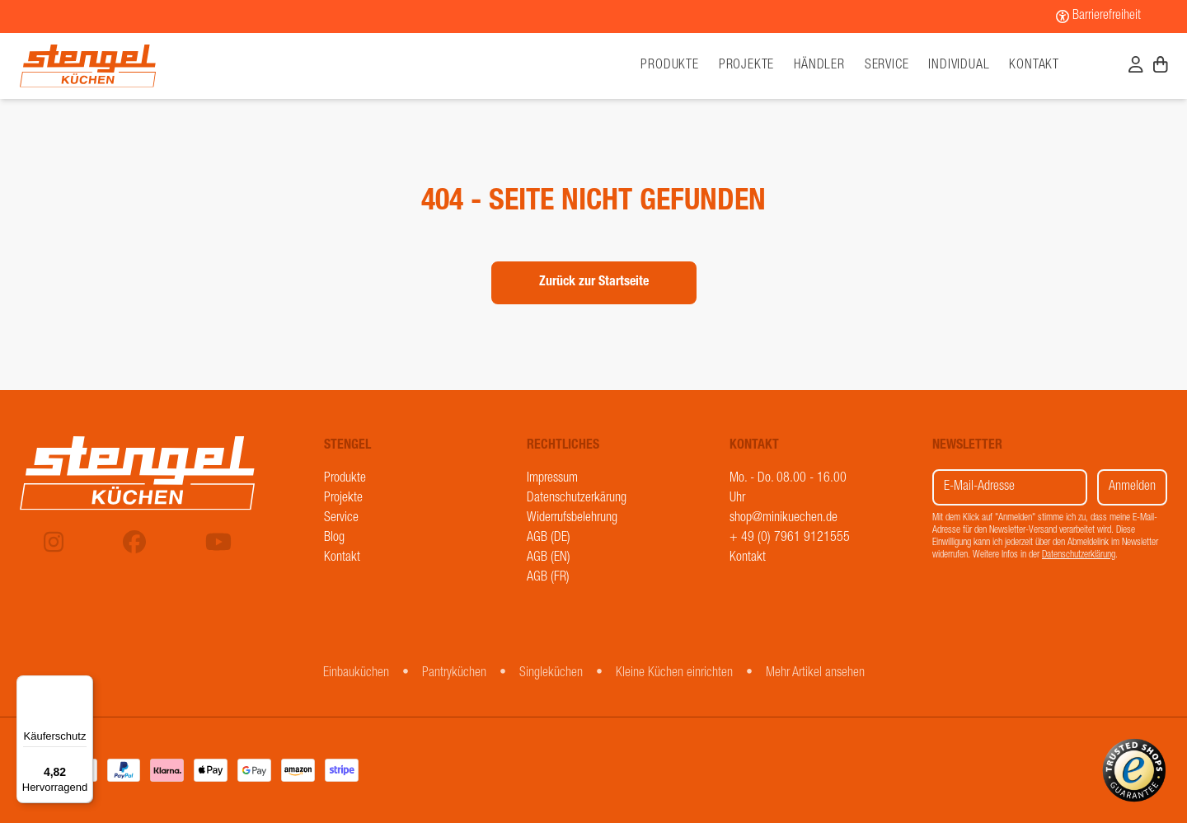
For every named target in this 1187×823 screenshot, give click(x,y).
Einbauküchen (356, 673)
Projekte (746, 66)
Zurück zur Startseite (594, 282)
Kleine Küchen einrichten (674, 673)
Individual (958, 66)
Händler (819, 66)
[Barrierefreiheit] (1098, 16)
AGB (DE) (548, 538)
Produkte (345, 479)
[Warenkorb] (1160, 66)
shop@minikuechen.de (783, 518)
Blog (334, 538)
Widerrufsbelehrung (572, 518)
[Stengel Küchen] (163, 66)
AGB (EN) (548, 558)
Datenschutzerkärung (576, 499)
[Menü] (83, 685)
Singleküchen (551, 673)
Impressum (552, 479)
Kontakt (1034, 66)
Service (887, 66)
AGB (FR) (548, 578)
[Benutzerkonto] (1135, 66)
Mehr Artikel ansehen (815, 673)
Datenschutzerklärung (1078, 555)
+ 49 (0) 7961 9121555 (790, 538)
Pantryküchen (454, 673)
